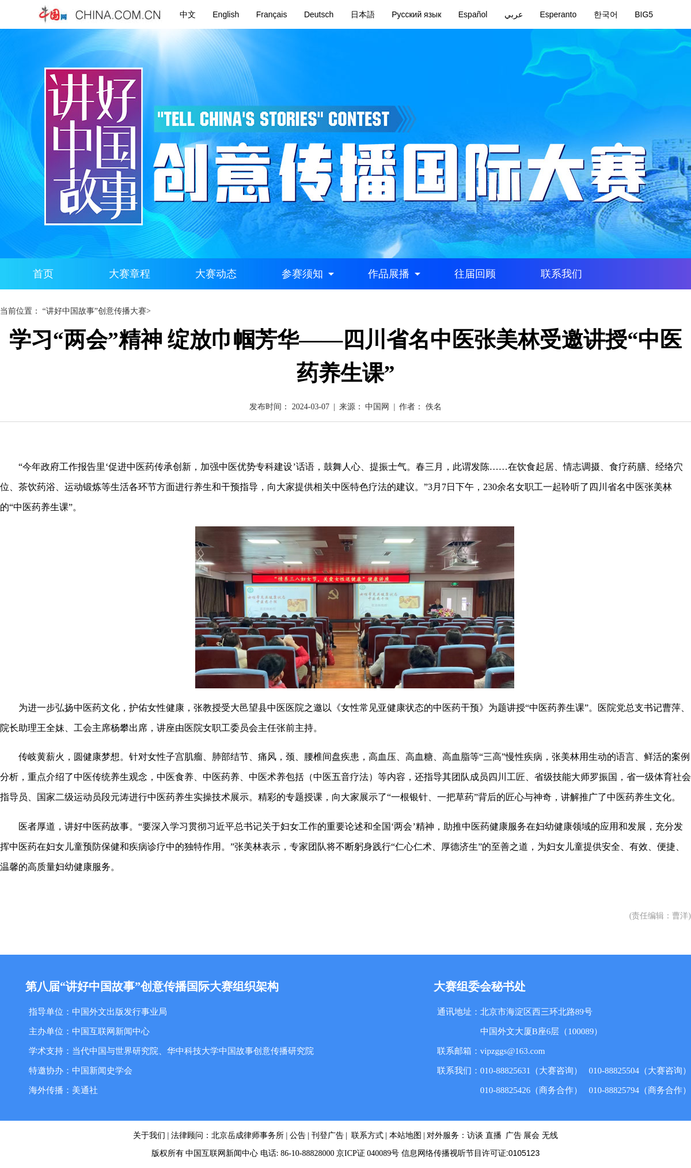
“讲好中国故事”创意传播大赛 (94, 311)
